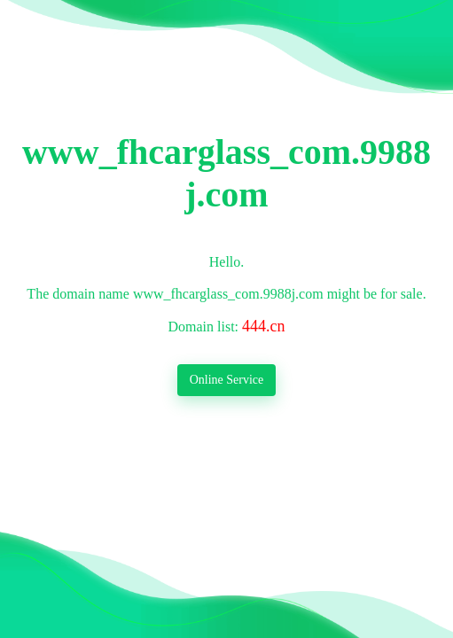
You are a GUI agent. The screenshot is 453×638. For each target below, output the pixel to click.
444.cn (263, 326)
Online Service (227, 379)
